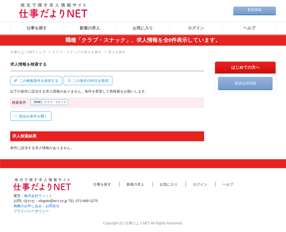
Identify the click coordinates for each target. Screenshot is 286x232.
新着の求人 (90, 28)
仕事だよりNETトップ (28, 52)
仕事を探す (37, 28)
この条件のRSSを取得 (89, 80)
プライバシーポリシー (31, 210)
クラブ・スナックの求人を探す (77, 52)
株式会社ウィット (38, 195)
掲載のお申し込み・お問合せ (36, 205)
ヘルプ (249, 28)
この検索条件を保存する (36, 80)
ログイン (196, 28)
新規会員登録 (245, 83)
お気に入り (143, 28)
